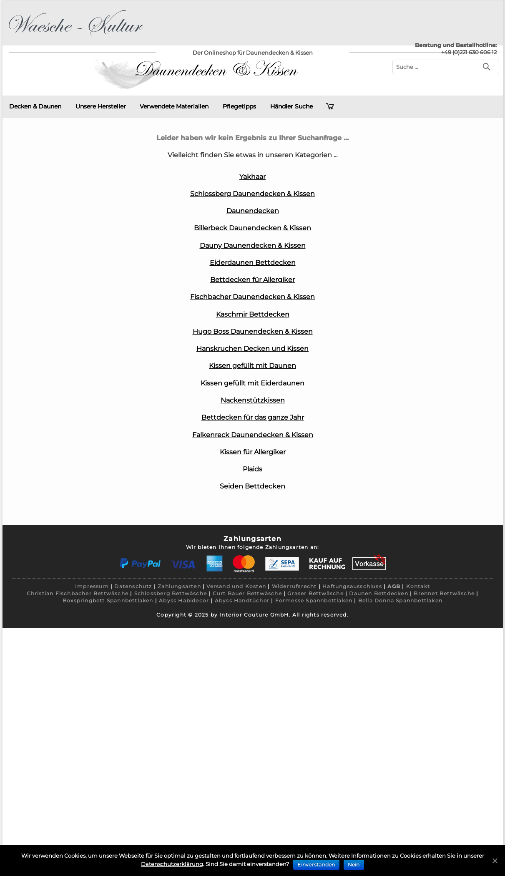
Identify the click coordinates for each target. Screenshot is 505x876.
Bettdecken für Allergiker (252, 280)
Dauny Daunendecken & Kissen (253, 245)
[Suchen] (488, 66)
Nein (354, 864)
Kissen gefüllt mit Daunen (252, 366)
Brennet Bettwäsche (444, 593)
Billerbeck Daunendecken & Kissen (252, 228)
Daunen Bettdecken (378, 593)
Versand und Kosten (236, 586)
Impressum (92, 586)
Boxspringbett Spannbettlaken (108, 600)
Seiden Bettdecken (252, 486)
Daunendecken (252, 211)
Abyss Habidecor (184, 600)
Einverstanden (316, 864)
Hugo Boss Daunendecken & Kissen (253, 331)
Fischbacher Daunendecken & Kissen (252, 297)
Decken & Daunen (35, 106)
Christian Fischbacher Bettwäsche (77, 593)
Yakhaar (252, 177)
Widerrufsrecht (294, 586)
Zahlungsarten (179, 586)
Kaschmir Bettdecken (252, 314)
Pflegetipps (239, 106)
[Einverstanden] (494, 860)
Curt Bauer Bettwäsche (247, 593)
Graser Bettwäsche (315, 593)
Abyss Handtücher (242, 600)
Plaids (252, 469)
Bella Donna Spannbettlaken (400, 600)
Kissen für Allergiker (253, 452)
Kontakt (418, 586)
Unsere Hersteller (100, 106)
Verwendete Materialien (174, 106)
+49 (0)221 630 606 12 (469, 52)
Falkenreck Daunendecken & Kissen (252, 435)
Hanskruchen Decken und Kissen (252, 348)
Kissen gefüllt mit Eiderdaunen (252, 383)
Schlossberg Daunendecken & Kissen (252, 194)
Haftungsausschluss (352, 586)
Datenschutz (133, 586)
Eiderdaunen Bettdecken (253, 263)
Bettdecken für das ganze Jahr (252, 417)
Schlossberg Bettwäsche (170, 593)
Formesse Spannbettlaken (314, 600)
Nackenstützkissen (253, 400)
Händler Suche (291, 106)
